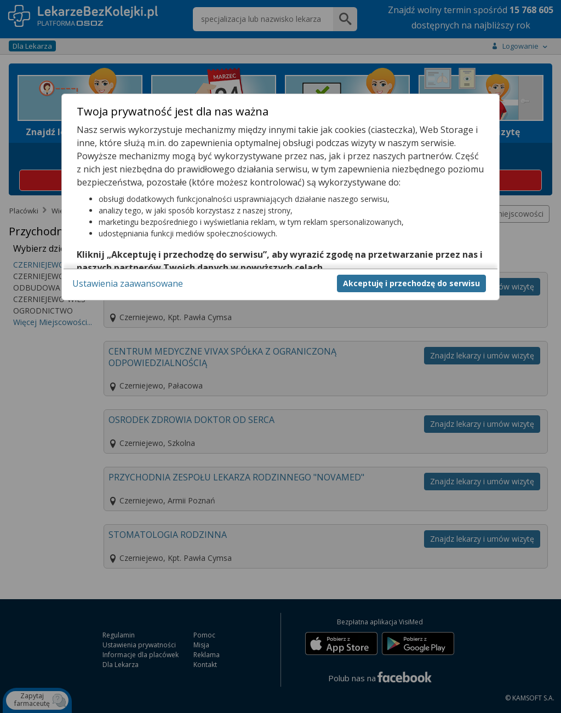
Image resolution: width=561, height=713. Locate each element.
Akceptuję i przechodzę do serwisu (411, 283)
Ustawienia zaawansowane (127, 283)
